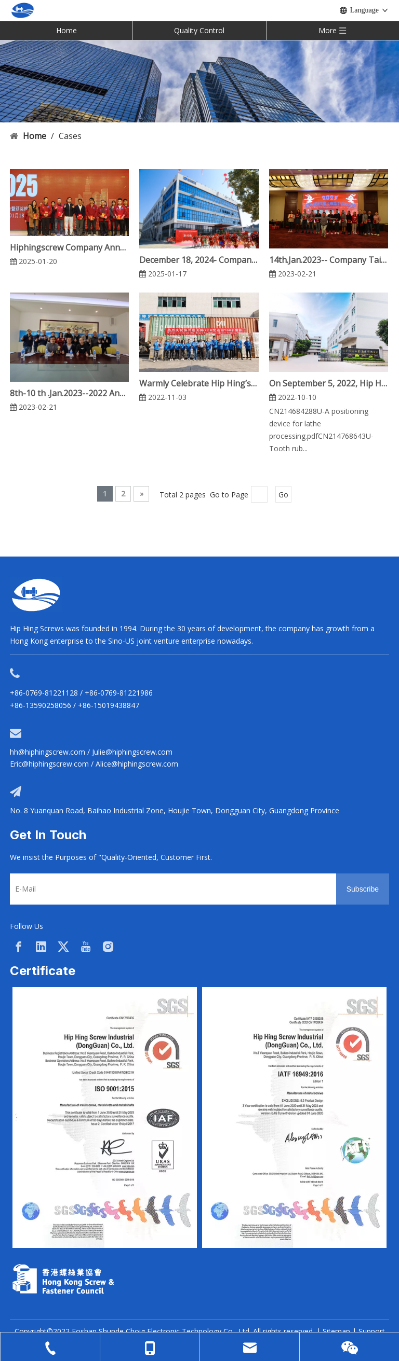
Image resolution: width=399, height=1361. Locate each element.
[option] (104, 1117)
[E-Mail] (170, 889)
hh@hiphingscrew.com (47, 752)
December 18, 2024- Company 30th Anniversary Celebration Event (198, 260)
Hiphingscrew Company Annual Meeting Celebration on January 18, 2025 (69, 247)
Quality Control (199, 30)
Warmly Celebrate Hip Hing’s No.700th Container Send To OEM (198, 383)
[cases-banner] (199, 80)
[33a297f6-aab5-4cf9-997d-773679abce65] (63, 1278)
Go (283, 494)
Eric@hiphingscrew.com (49, 764)
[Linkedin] (41, 946)
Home (66, 30)
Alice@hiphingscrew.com (137, 764)
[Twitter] (63, 946)
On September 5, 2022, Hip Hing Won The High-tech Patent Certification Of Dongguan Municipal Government (328, 383)
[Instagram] (108, 946)
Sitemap (336, 1331)
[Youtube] (86, 946)
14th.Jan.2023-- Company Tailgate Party (328, 260)
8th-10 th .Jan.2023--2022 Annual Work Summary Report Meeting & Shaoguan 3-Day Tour (69, 393)
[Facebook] (19, 946)
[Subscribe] (362, 889)
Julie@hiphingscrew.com (132, 752)
